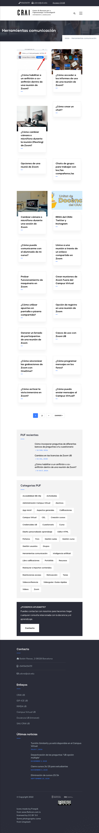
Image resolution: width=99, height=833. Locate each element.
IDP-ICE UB (22, 701)
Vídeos (26, 589)
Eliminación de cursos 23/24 (45, 775)
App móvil (27, 510)
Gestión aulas (51, 539)
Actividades (52, 496)
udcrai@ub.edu (25, 674)
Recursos (63, 561)
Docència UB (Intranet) (28, 718)
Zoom (36, 589)
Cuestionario (48, 525)
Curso (62, 525)
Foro (37, 539)
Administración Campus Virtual (36, 503)
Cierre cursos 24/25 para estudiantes (49, 767)
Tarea (65, 575)
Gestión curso (68, 539)
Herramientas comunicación (35, 553)
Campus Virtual (29, 517)
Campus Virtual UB (26, 712)
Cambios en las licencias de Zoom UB (53, 456)
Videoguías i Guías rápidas (55, 582)
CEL (43, 517)
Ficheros (26, 539)
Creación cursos (58, 517)
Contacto (30, 628)
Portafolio (49, 561)
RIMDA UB (21, 706)
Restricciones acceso (32, 575)
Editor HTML (63, 532)
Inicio (67, 38)
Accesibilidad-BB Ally (32, 496)
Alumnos (59, 503)
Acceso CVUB (59, 3)
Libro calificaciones (31, 561)
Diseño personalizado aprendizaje (37, 532)
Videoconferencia (30, 582)
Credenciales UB (30, 525)
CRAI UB (21, 695)
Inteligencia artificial (62, 553)
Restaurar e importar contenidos (37, 568)
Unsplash (26, 822)
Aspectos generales (45, 510)
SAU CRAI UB (23, 724)
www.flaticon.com (30, 812)
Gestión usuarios (30, 546)
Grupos (46, 546)
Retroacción (52, 575)
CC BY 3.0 (33, 815)
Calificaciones (66, 510)
